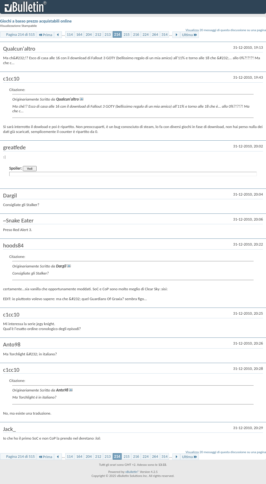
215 (126, 34)
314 (165, 34)
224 (146, 34)
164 (79, 34)
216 (136, 34)
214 (117, 34)
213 (108, 34)
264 (155, 34)
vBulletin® (132, 472)
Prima (45, 34)
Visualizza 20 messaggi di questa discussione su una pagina (226, 30)
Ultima (189, 34)
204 (89, 34)
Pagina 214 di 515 (20, 34)
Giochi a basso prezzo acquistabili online (36, 21)
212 (98, 34)
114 (70, 34)
